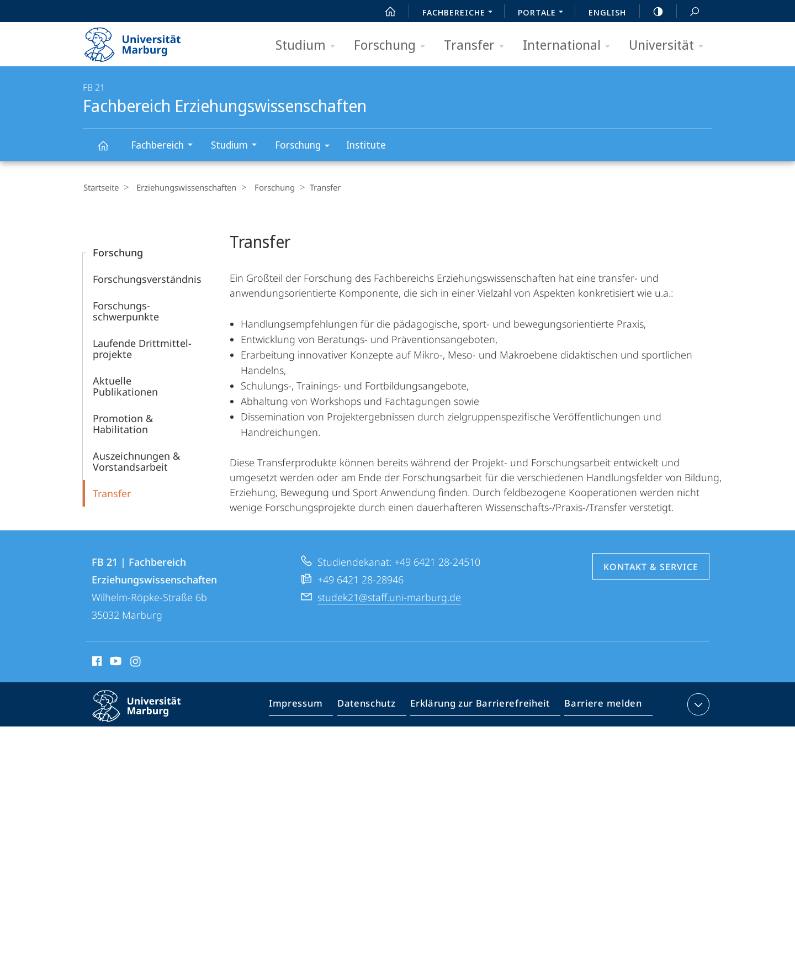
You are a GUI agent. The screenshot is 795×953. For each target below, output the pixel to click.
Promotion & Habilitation (123, 423)
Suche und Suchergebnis (688, 12)
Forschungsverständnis (147, 278)
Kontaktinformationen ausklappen (697, 704)
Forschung (393, 45)
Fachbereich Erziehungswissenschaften (109, 150)
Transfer (477, 45)
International (570, 45)
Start (384, 12)
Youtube (114, 662)
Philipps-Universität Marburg (146, 714)
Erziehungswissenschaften (182, 187)
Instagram (136, 662)
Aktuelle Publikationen (125, 385)
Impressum (308, 706)
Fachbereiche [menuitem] (460, 13)
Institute (366, 144)
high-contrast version (652, 12)
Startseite (100, 187)
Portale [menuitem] (543, 13)
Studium (308, 45)
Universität (670, 45)
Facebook (96, 662)
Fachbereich (165, 146)
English (607, 12)
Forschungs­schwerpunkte (126, 310)
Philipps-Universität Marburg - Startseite (142, 41)
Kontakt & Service (650, 566)
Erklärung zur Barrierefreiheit (483, 706)
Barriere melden (600, 706)
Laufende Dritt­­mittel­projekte (142, 348)
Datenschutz (375, 706)
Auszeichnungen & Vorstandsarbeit (136, 461)
